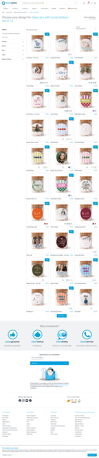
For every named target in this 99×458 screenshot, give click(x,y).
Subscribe (34, 362)
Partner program (31, 429)
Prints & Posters (6, 425)
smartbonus (78, 435)
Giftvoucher (5, 435)
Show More (61, 315)
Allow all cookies (91, 455)
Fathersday (53, 423)
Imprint (28, 423)
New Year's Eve (55, 417)
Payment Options (79, 423)
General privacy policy (32, 417)
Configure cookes (7, 455)
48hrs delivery (78, 421)
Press (28, 425)
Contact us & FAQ (79, 415)
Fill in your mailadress (37, 357)
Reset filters (5, 37)
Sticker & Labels (6, 433)
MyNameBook (6, 421)
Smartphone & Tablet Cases (9, 427)
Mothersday (54, 421)
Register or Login (79, 425)
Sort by (78, 27)
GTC (28, 421)
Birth (52, 431)
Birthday (53, 429)
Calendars (5, 431)
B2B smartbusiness (32, 431)
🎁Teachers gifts (72, 8)
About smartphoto (31, 415)
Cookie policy (30, 419)
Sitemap (77, 427)
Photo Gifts (5, 417)
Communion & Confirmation (58, 425)
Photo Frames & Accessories (9, 429)
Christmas (53, 415)
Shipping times (79, 419)
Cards (3, 423)
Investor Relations (31, 427)
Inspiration (62, 8)
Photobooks (5, 415)
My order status (79, 429)
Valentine (53, 419)
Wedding (53, 427)
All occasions (54, 433)
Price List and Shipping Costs (82, 417)
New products (44, 8)
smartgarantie (78, 433)
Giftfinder (54, 8)
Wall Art (4, 419)
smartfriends (78, 431)
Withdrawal (29, 433)
